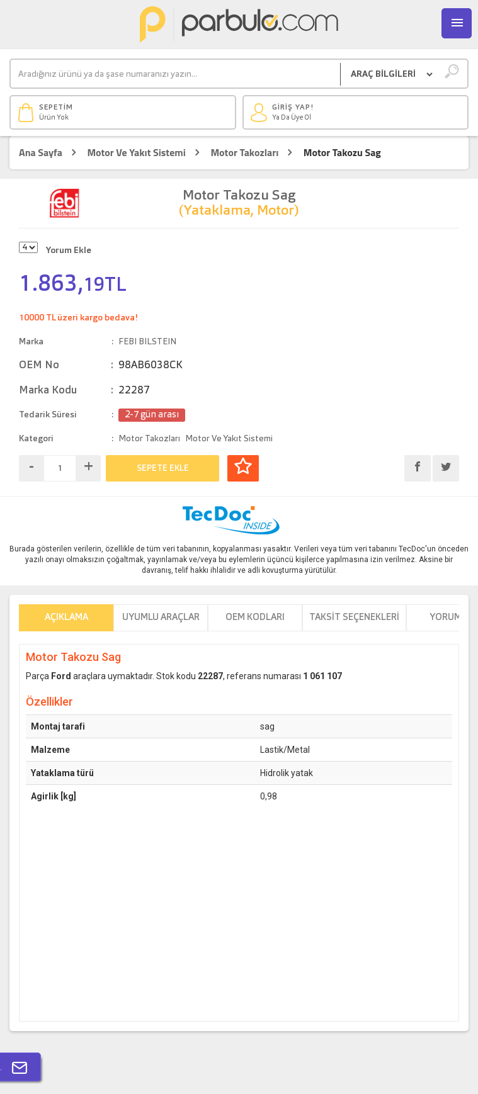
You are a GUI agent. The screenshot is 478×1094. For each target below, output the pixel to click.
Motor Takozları (244, 152)
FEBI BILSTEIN (147, 341)
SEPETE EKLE (163, 468)
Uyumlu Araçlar (161, 618)
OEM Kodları (255, 618)
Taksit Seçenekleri (354, 618)
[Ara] (175, 74)
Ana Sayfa (40, 152)
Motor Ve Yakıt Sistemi (136, 152)
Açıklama (66, 618)
